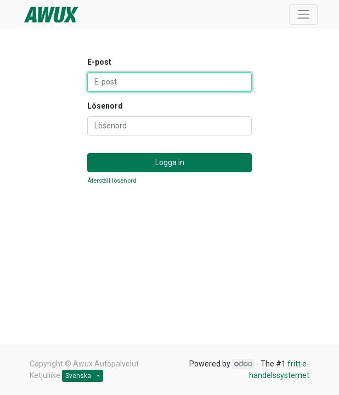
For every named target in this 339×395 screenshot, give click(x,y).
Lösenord (105, 105)
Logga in (169, 162)
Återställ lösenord (112, 180)
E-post (99, 62)
